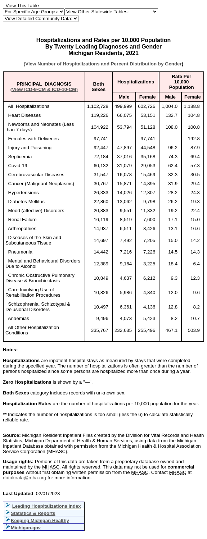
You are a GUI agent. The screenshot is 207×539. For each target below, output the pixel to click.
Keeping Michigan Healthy (40, 520)
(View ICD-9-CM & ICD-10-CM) (44, 89)
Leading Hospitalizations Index (46, 506)
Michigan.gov (26, 527)
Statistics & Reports (33, 513)
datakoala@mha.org (24, 477)
